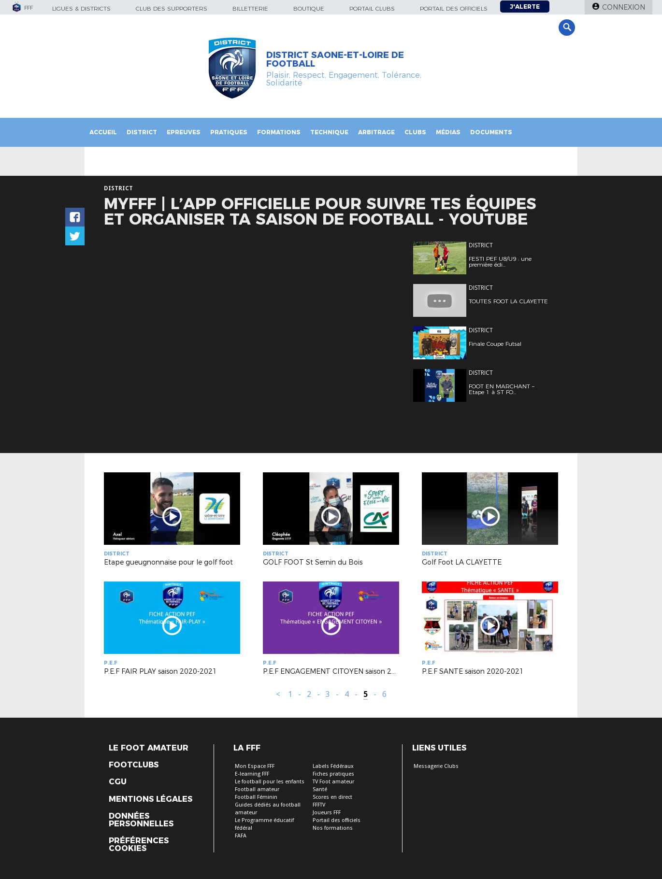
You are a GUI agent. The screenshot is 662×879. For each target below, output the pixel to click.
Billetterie (250, 8)
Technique (329, 132)
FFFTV (319, 805)
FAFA (240, 836)
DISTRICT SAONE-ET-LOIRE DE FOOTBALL (335, 59)
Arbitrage (376, 132)
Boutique (308, 8)
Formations (279, 132)
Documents (491, 132)
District (142, 132)
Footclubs (133, 765)
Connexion (623, 7)
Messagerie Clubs (436, 766)
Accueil (103, 132)
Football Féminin (256, 797)
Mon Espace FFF (254, 766)
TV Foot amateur (333, 782)
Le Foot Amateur (148, 748)
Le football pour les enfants (269, 782)
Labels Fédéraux (333, 766)
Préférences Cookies (139, 844)
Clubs (415, 132)
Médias (448, 132)
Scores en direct (332, 797)
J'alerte (525, 6)
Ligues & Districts (81, 8)
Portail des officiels (454, 8)
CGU (118, 782)
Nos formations (333, 828)
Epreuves (184, 132)
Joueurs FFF (327, 812)
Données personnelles (141, 820)
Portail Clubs (372, 8)
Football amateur (257, 789)
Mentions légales (150, 799)
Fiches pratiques (333, 774)
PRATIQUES (228, 132)
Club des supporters (171, 8)
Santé (320, 789)
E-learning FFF (252, 774)
